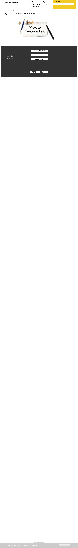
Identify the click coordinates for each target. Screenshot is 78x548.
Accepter (57, 545)
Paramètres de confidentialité (39, 542)
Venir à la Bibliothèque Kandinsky (39, 50)
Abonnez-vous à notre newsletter (39, 59)
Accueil (7, 10)
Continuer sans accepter (64, 545)
